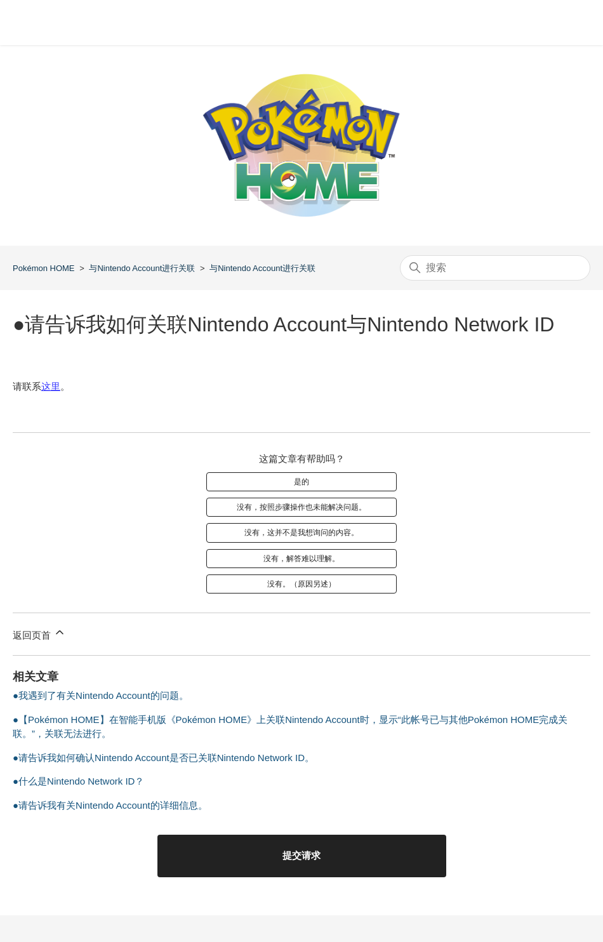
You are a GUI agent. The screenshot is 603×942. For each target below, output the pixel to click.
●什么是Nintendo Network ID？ (78, 781)
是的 (301, 481)
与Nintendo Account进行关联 (142, 268)
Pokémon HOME (44, 268)
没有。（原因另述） (301, 584)
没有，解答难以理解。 (301, 558)
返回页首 (39, 633)
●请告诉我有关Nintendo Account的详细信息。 (110, 805)
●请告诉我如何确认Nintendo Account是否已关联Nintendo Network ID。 (163, 757)
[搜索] (495, 268)
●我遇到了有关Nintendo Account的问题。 (101, 695)
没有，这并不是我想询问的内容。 (301, 532)
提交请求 (301, 855)
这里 (50, 386)
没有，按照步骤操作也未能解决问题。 (301, 507)
